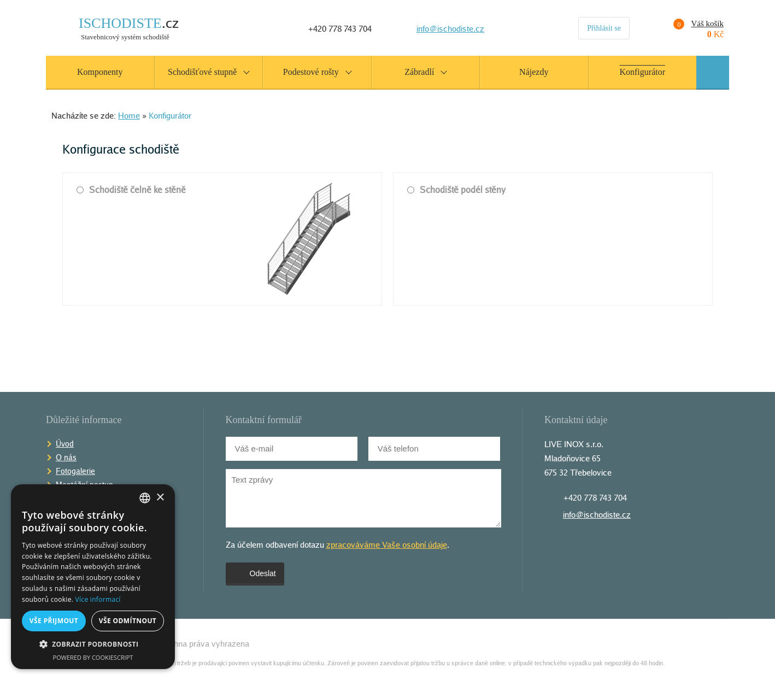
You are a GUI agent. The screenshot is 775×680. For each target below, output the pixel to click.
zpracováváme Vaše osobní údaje (386, 544)
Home (129, 115)
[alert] (93, 576)
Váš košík (691, 24)
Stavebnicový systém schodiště (129, 28)
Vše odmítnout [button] (127, 620)
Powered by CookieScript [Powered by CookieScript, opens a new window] (93, 657)
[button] (93, 644)
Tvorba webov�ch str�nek (705, 643)
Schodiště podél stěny (456, 189)
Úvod (65, 443)
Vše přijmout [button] (54, 620)
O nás (66, 457)
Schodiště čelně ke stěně (131, 189)
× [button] (160, 498)
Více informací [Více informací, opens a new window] (98, 599)
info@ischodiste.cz (450, 28)
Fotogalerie (75, 471)
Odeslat (255, 573)
